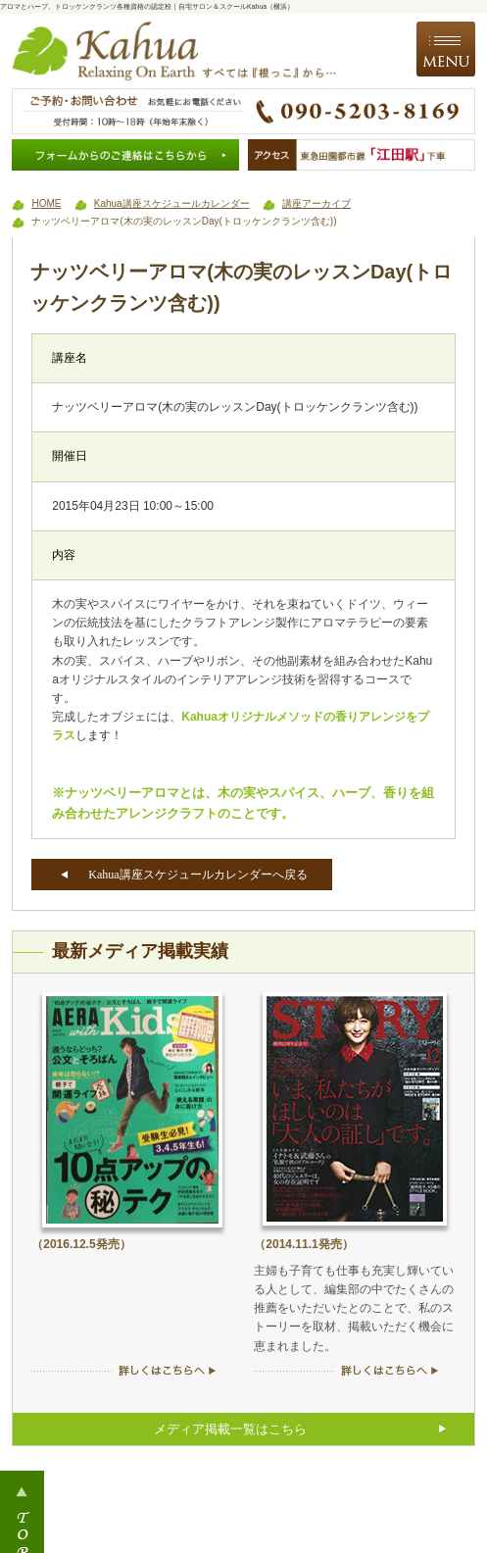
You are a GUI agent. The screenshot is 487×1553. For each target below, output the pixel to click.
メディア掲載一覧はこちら (230, 1429)
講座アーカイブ (316, 203)
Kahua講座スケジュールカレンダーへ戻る (197, 874)
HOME (46, 203)
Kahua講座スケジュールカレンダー (172, 203)
